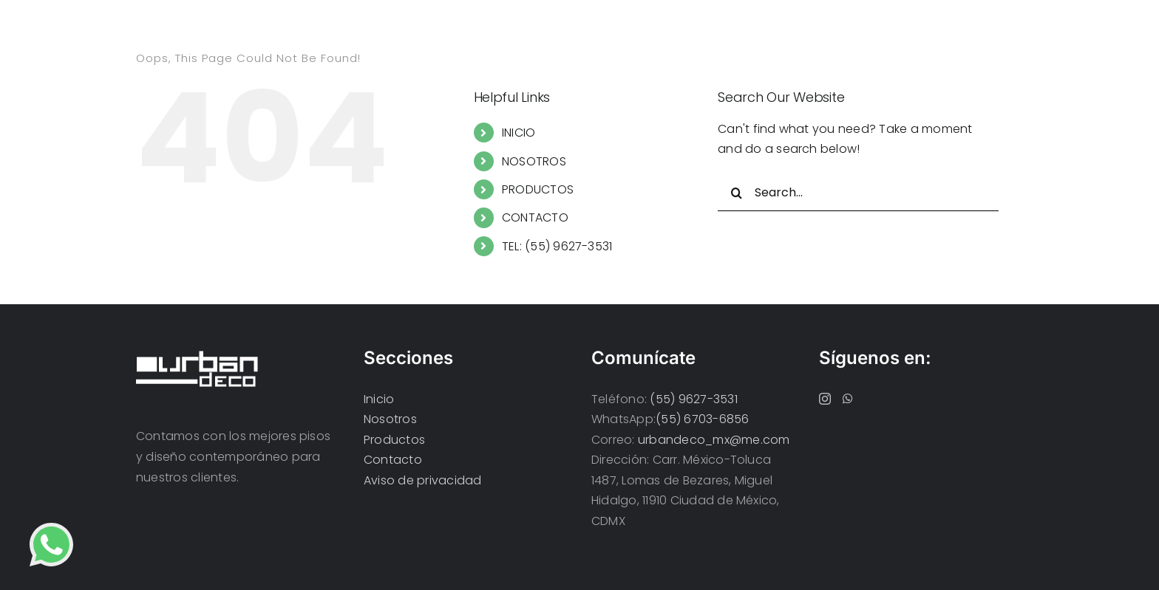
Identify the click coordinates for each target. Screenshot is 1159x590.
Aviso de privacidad (423, 480)
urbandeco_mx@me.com (714, 439)
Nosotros (390, 419)
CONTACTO (535, 217)
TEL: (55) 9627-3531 (557, 246)
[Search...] (858, 192)
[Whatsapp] (848, 399)
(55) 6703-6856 (702, 419)
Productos (394, 439)
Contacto (393, 459)
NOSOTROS (534, 161)
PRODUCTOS (538, 189)
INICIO (518, 132)
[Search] (736, 192)
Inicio (379, 399)
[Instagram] (825, 399)
